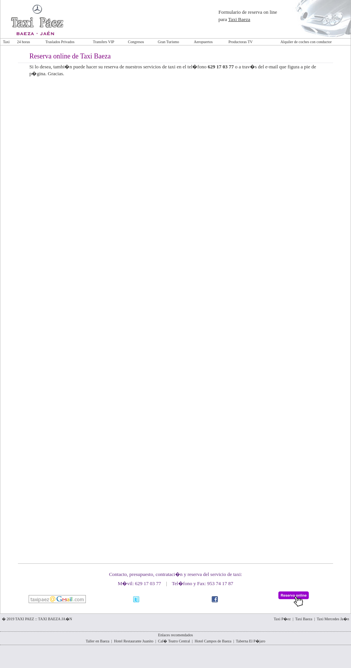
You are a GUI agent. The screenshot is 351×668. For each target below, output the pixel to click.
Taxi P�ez (282, 619)
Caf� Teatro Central (174, 641)
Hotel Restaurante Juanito (133, 641)
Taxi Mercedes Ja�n (333, 619)
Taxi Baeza (239, 19)
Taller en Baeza (97, 641)
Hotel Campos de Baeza (213, 641)
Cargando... (176, 314)
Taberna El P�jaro (250, 641)
